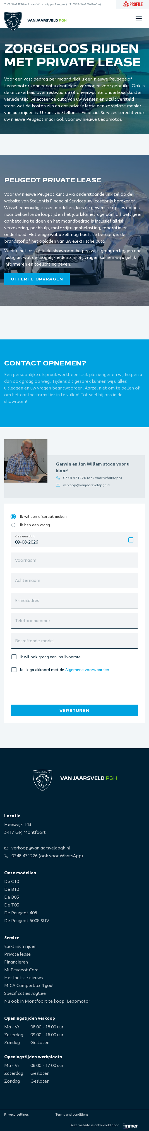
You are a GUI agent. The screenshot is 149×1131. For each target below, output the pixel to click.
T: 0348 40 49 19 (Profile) (85, 4)
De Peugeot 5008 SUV (26, 921)
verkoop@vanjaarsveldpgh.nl (86, 485)
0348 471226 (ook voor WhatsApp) (92, 478)
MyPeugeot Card (21, 970)
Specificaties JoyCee (25, 993)
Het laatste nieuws (23, 978)
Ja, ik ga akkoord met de (42, 670)
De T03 (11, 905)
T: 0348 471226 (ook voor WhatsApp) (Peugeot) (35, 4)
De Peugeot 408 (20, 913)
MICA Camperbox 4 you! (29, 985)
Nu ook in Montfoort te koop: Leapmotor (47, 1001)
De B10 (11, 889)
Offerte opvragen (37, 279)
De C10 (11, 881)
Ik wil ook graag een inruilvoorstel (51, 657)
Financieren (16, 962)
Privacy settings (16, 1114)
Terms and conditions (72, 1114)
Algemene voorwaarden (87, 670)
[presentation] (49, 688)
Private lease (17, 954)
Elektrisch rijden (20, 946)
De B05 (11, 897)
